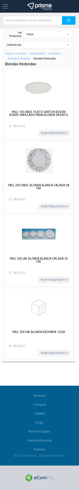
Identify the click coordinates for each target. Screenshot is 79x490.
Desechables (38, 53)
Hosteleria (55, 53)
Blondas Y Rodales (19, 58)
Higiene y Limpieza (16, 53)
